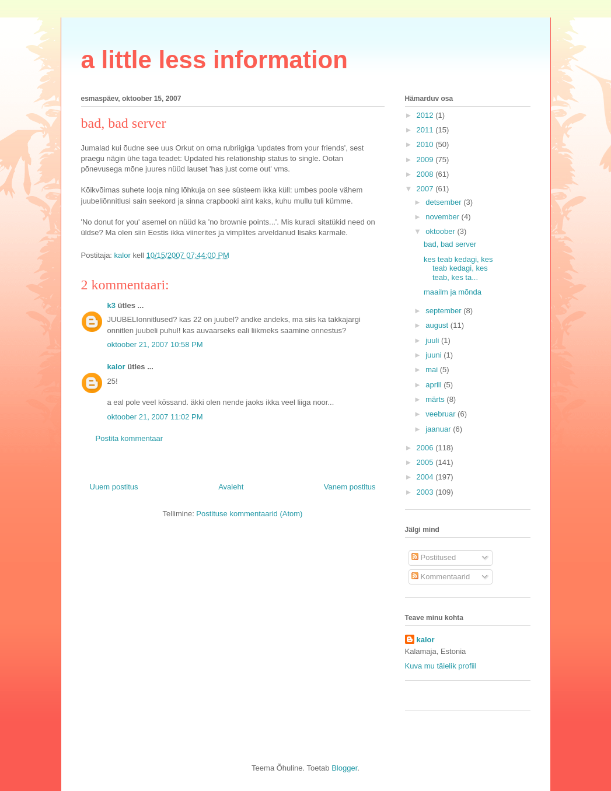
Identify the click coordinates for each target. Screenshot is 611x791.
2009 (426, 159)
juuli (433, 340)
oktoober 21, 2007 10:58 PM (155, 344)
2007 (426, 188)
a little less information (214, 60)
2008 (426, 174)
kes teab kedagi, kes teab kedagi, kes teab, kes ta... (458, 268)
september (444, 310)
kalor (116, 366)
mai (432, 369)
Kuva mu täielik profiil (441, 666)
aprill (434, 384)
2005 (426, 462)
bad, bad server (450, 244)
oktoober (441, 231)
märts (435, 399)
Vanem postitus (350, 486)
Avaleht (230, 486)
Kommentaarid (440, 576)
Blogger (344, 768)
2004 (426, 477)
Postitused (433, 557)
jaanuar (439, 429)
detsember (444, 202)
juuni (434, 355)
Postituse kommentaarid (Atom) (249, 513)
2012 (426, 115)
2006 (426, 447)
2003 (426, 492)
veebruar (441, 414)
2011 (426, 129)
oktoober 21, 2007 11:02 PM (155, 416)
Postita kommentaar (129, 438)
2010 (426, 144)
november (443, 216)
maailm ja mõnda (452, 292)
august (438, 325)
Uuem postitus (114, 486)
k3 (111, 305)
